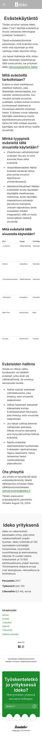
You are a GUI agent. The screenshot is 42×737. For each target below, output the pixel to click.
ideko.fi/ (21, 642)
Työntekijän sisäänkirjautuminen (21, 659)
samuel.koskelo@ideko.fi (16, 490)
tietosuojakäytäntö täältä (23, 67)
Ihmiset (5, 619)
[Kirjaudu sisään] (34, 706)
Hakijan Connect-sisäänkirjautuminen (21, 661)
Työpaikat (7, 622)
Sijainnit (6, 626)
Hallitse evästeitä (10, 634)
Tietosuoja (7, 630)
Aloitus (5, 615)
